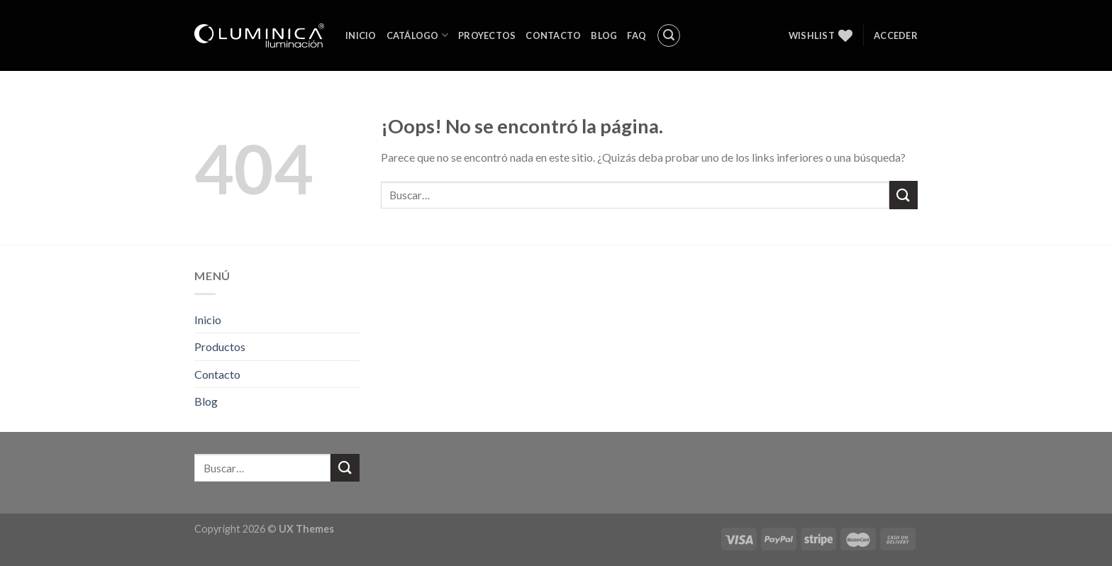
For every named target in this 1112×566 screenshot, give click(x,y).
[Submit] (903, 195)
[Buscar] (668, 35)
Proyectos (487, 35)
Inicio (361, 35)
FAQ (636, 35)
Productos (219, 346)
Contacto (553, 35)
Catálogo (418, 35)
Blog (604, 35)
